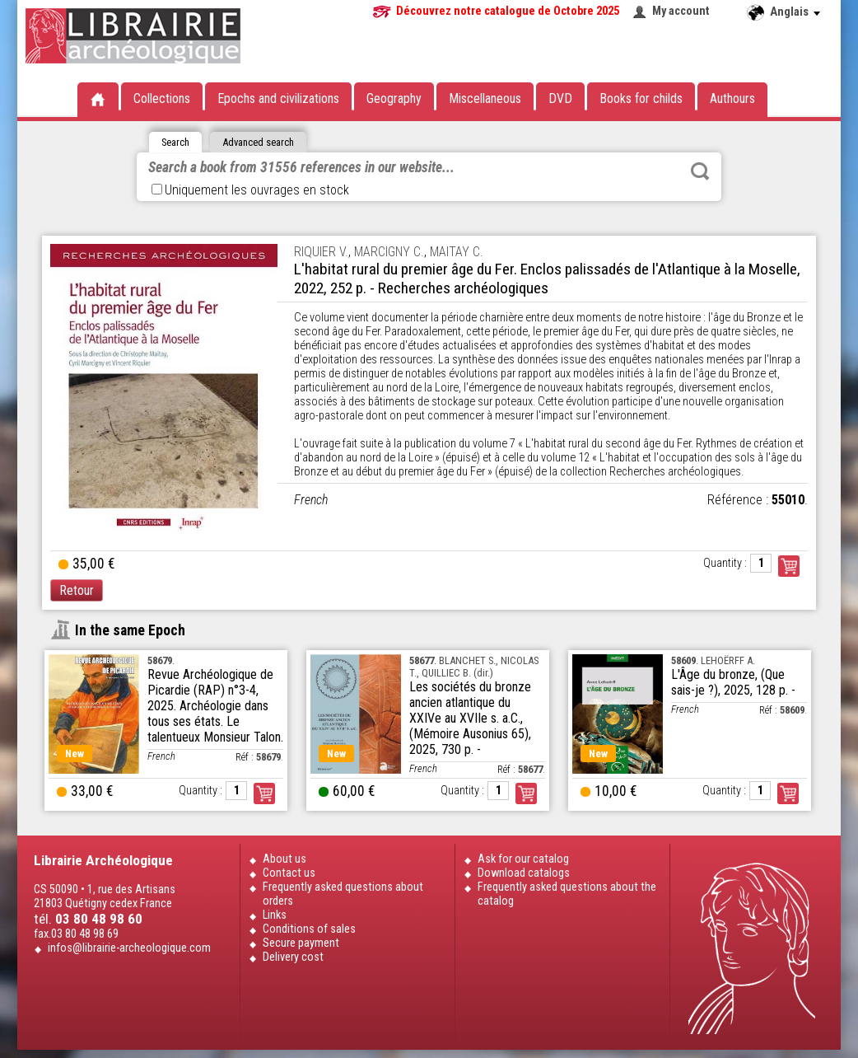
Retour (76, 590)
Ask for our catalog (523, 859)
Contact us (289, 873)
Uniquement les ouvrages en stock (250, 190)
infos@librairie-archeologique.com (129, 948)
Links (275, 915)
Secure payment (301, 943)
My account (681, 11)
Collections (161, 98)
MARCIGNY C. (389, 252)
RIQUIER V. (321, 252)
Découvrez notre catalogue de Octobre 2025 (507, 11)
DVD (560, 98)
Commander (789, 566)
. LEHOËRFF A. (713, 660)
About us (284, 859)
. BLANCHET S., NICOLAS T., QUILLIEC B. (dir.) (474, 666)
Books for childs (641, 98)
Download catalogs (524, 873)
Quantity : (725, 563)
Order (264, 793)
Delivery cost (293, 957)
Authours (732, 98)
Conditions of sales (309, 929)
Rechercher (700, 171)
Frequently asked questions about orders (343, 894)
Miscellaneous (485, 98)
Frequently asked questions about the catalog (567, 894)
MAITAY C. (456, 252)
